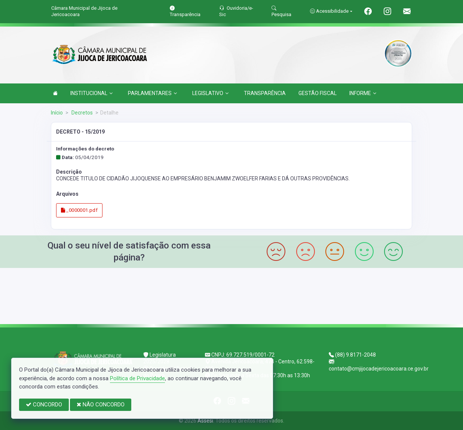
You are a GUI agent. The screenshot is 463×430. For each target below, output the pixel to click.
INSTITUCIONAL (91, 93)
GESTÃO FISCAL (317, 93)
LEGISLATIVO (210, 93)
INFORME (362, 93)
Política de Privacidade (137, 378)
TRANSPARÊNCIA (265, 93)
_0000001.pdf (79, 210)
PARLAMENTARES (152, 93)
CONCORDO (44, 404)
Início (57, 113)
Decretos (81, 113)
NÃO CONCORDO (101, 404)
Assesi (205, 421)
